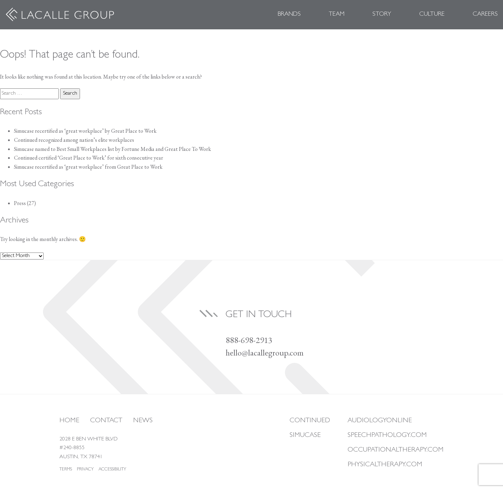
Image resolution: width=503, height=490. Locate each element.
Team (336, 15)
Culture (432, 15)
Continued (310, 420)
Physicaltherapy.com (385, 464)
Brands (289, 15)
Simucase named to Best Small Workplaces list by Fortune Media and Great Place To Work (112, 149)
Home (69, 420)
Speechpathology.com (387, 435)
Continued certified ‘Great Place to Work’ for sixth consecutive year (88, 157)
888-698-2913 (249, 340)
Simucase (305, 435)
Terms (65, 469)
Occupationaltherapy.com (396, 450)
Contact (106, 420)
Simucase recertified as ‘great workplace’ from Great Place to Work (88, 166)
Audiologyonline (380, 420)
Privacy (85, 469)
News (143, 420)
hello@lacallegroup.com (265, 352)
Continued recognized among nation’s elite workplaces (74, 140)
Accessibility (112, 469)
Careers (485, 15)
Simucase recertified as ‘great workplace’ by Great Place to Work (85, 130)
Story (381, 15)
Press (20, 203)
